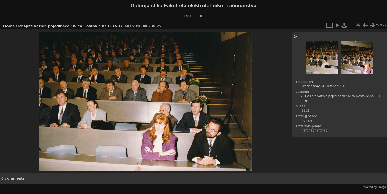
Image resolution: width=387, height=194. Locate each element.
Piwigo (382, 187)
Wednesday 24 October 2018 (324, 86)
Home (9, 26)
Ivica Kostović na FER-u (96, 26)
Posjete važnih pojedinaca (44, 26)
